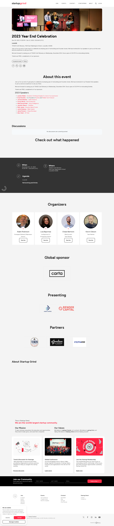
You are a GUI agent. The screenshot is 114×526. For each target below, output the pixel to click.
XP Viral (27, 113)
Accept (20, 517)
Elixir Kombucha (30, 101)
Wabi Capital (30, 109)
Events (64, 3)
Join (57, 3)
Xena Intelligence (34, 103)
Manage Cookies (14, 522)
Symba (38, 97)
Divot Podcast (64, 502)
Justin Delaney (21, 109)
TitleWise (30, 105)
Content (72, 3)
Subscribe (94, 481)
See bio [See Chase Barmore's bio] (68, 240)
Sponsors (23, 502)
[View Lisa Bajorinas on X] (46, 228)
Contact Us (83, 499)
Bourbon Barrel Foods (31, 107)
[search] (96, 3)
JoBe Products (32, 99)
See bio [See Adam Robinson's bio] (23, 240)
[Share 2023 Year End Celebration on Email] (24, 65)
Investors (23, 497)
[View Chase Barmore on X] (68, 228)
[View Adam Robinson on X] (23, 228)
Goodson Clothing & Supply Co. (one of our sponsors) (42, 96)
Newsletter (63, 497)
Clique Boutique (31, 111)
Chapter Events (44, 499)
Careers (82, 497)
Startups (22, 500)
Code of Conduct (32, 516)
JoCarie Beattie (22, 99)
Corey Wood (21, 101)
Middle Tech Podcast (48, 97)
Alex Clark (20, 113)
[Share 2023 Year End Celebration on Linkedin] (20, 65)
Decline (8, 517)
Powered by (95, 523)
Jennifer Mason (22, 105)
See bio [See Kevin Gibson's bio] (91, 240)
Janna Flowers (21, 111)
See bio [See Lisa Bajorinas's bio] (45, 240)
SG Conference (44, 497)
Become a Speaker (45, 500)
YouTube (63, 500)
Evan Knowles (21, 97)
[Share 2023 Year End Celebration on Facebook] (13, 65)
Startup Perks (82, 3)
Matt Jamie (20, 107)
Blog (62, 499)
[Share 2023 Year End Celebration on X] (17, 65)
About (91, 3)
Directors (23, 503)
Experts (22, 499)
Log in (100, 3)
